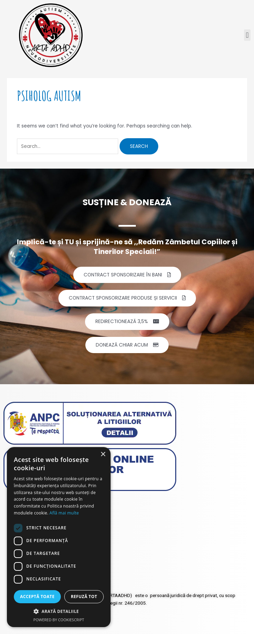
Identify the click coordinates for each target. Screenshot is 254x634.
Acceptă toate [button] (37, 596)
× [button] (102, 454)
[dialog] (59, 537)
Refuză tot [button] (84, 596)
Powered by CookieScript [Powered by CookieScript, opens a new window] (59, 619)
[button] (247, 35)
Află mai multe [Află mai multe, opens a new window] (64, 513)
